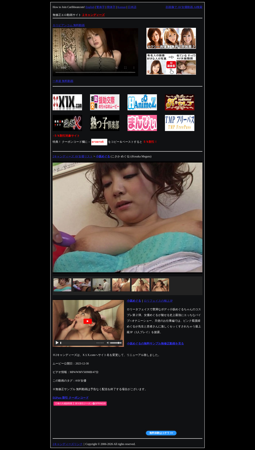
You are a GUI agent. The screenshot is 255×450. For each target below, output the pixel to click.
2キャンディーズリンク (68, 444)
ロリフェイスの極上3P (158, 300)
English (90, 7)
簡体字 (111, 7)
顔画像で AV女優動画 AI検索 (184, 7)
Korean (121, 7)
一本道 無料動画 (63, 81)
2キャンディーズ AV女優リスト (73, 156)
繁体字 (100, 7)
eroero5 (99, 142)
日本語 (132, 7)
